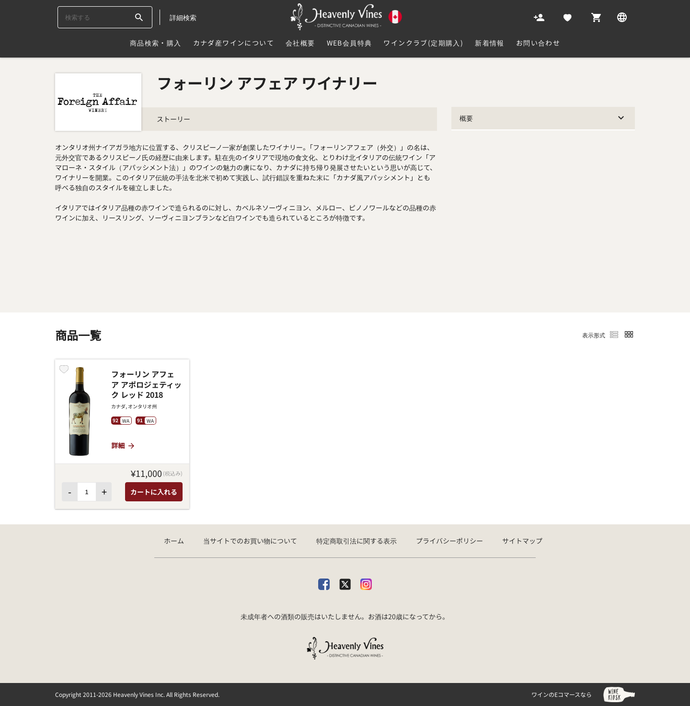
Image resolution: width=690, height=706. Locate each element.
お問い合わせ (538, 42)
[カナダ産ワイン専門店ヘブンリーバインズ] (346, 17)
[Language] (622, 17)
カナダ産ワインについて (233, 42)
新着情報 (490, 42)
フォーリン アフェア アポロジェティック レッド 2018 (146, 384)
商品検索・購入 (156, 42)
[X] (345, 582)
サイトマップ (522, 540)
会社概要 (300, 42)
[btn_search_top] (139, 17)
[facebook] (324, 582)
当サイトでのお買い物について (250, 540)
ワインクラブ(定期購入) (423, 42)
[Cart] (596, 17)
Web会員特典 (349, 42)
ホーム (174, 540)
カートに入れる (153, 492)
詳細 (123, 445)
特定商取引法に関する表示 (356, 540)
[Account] (539, 17)
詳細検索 (183, 17)
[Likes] (567, 17)
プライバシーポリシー (449, 540)
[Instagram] (366, 582)
